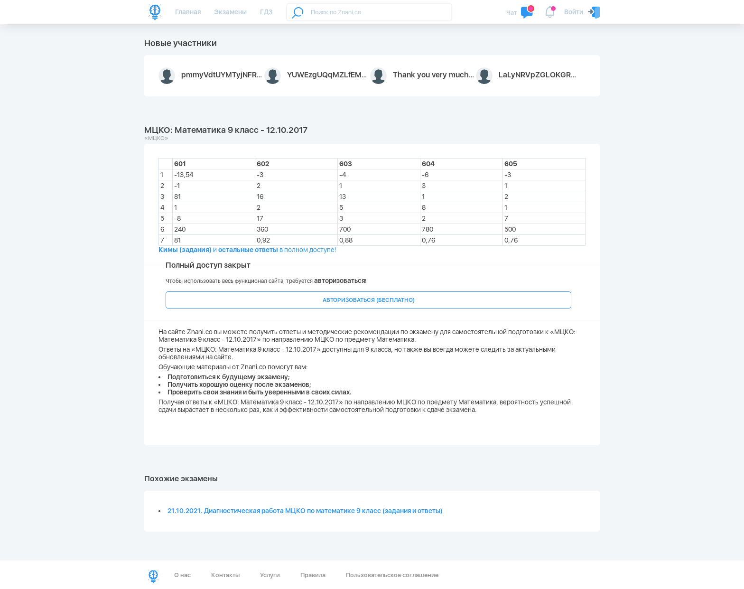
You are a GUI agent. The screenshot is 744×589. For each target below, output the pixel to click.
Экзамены (230, 12)
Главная (188, 12)
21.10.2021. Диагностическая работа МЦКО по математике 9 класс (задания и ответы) (305, 510)
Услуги (270, 575)
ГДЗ (266, 12)
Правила (313, 575)
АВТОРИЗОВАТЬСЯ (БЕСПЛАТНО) (369, 300)
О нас (182, 575)
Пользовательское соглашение (392, 575)
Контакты (225, 575)
